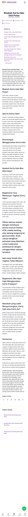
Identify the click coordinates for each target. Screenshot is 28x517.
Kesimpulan (8, 63)
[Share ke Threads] (15, 399)
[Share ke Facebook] (7, 399)
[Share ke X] (11, 399)
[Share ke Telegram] (19, 399)
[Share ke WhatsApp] (3, 399)
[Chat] (24, 509)
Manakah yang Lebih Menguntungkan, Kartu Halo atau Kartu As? (13, 58)
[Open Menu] (24, 2)
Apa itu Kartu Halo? (9, 34)
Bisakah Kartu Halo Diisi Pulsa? (12, 32)
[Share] (22, 399)
